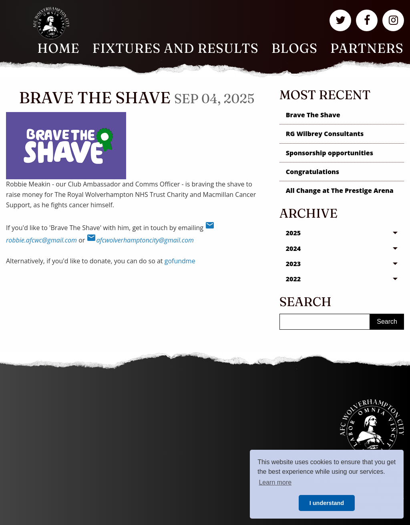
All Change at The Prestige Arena (340, 190)
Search (387, 321)
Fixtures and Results (175, 48)
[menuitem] (58, 48)
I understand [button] (327, 503)
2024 (293, 248)
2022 (293, 279)
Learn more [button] (275, 482)
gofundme (180, 260)
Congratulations (312, 171)
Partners (367, 48)
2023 (293, 263)
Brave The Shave (313, 114)
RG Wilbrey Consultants (325, 133)
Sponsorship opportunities (329, 152)
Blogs (294, 48)
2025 (293, 232)
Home (58, 48)
